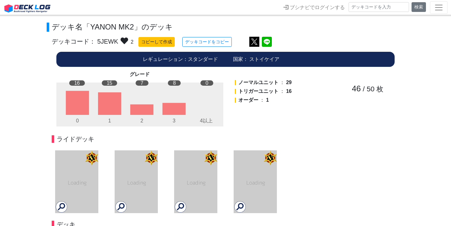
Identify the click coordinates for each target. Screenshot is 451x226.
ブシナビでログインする (314, 7)
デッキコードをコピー (207, 41)
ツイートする (254, 42)
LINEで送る (267, 42)
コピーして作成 (156, 41)
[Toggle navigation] (439, 7)
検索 (418, 6)
